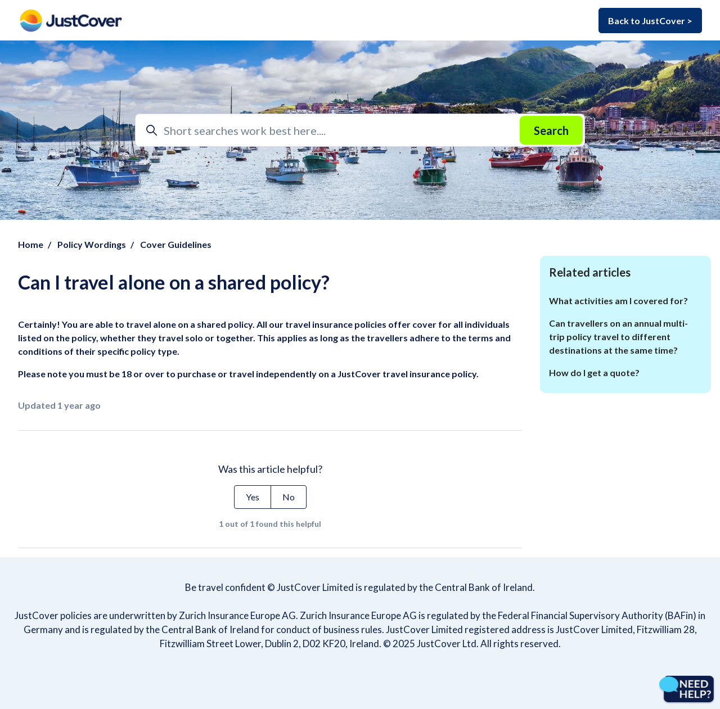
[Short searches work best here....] (360, 130)
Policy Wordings (91, 244)
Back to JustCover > (650, 20)
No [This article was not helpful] (288, 496)
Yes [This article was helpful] (252, 496)
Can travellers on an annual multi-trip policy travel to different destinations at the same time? (618, 336)
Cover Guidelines (176, 244)
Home (30, 244)
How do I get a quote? (594, 372)
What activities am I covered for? (618, 300)
